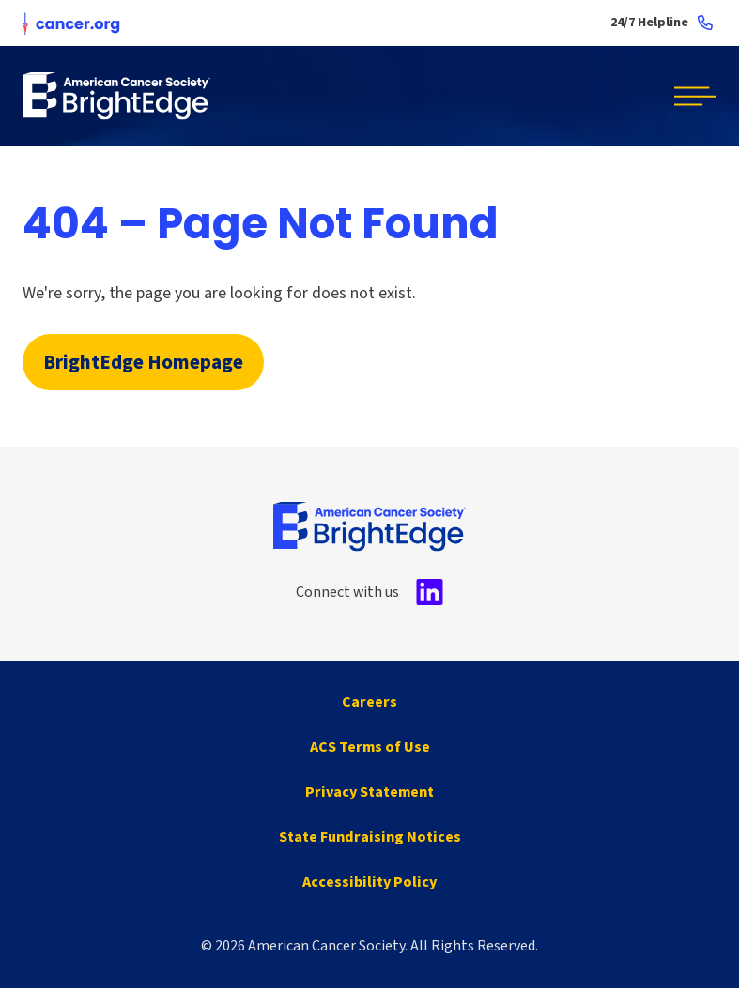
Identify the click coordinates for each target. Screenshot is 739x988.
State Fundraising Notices (370, 837)
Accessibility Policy (369, 882)
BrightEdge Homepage (143, 362)
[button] (688, 96)
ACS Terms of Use (370, 747)
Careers (369, 702)
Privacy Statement (369, 792)
